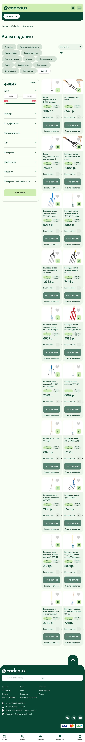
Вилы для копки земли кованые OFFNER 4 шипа (50, 213)
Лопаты (29, 59)
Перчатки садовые (12, 59)
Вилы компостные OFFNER (51, 439)
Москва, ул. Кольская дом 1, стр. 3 (17, 714)
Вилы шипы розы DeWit (71, 98)
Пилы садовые (42, 65)
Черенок (8, 171)
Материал (9, 152)
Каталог (5, 687)
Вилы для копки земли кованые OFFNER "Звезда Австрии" (71, 213)
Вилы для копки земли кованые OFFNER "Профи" (50, 327)
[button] (22, 737)
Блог (22, 687)
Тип (6, 142)
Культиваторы (28, 71)
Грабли (7, 65)
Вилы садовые (10, 71)
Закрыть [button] (33, 82)
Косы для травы (11, 53)
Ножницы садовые (46, 59)
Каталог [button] (11, 16)
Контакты (24, 694)
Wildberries (15, 26)
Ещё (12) (44, 71)
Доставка (6, 690)
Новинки (42, 687)
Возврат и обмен (8, 697)
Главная (5, 26)
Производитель (12, 133)
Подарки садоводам (28, 697)
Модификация (11, 123)
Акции (41, 694)
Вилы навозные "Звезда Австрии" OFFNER (51, 497)
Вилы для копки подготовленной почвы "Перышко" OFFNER (72, 554)
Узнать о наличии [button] (51, 131)
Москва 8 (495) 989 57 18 (13, 703)
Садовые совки (23, 65)
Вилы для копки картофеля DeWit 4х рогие (50, 270)
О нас (22, 690)
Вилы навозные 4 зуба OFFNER (71, 496)
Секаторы (9, 47)
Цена (6, 90)
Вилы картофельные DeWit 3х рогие (49, 99)
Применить (20, 192)
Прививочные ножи (31, 53)
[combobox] (70, 47)
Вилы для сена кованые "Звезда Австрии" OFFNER (50, 554)
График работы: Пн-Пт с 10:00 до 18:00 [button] (19, 710)
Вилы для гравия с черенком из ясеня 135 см (72, 611)
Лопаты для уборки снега (29, 47)
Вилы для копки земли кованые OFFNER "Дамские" (72, 327)
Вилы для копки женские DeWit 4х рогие (72, 156)
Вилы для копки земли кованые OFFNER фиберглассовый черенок (71, 270)
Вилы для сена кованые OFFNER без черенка (50, 384)
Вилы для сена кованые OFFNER (71, 382)
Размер (8, 113)
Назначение (10, 162)
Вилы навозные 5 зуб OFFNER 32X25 (72, 439)
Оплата (5, 694)
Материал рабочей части (17, 181)
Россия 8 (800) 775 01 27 (13, 707)
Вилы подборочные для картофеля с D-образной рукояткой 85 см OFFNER (51, 156)
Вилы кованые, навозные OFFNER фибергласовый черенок (51, 611)
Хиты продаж (44, 690)
